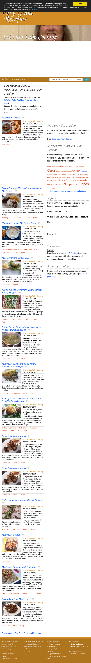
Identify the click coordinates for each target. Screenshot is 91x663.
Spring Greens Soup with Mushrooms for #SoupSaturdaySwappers (21, 328)
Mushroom (6, 144)
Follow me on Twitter (10, 659)
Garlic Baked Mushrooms (14, 436)
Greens (15, 359)
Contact (28, 651)
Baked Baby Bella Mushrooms (16, 599)
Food (32, 393)
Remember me (55, 246)
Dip (78, 174)
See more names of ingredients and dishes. (68, 191)
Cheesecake (68, 171)
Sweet (77, 185)
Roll (81, 180)
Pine (39, 594)
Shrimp (60, 185)
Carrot (58, 171)
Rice (74, 180)
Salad (85, 180)
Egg (83, 174)
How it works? (53, 646)
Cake (19, 431)
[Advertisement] (45, 59)
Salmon (49, 185)
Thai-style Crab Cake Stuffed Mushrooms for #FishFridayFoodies (21, 400)
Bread (76, 166)
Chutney (49, 174)
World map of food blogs (79, 646)
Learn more (52, 10)
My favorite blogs (18, 79)
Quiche (26, 319)
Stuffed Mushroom (9, 428)
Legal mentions (8, 654)
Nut (33, 594)
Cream (15, 252)
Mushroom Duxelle (11, 118)
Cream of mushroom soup (11, 250)
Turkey (53, 188)
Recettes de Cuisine (78, 654)
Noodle (85, 177)
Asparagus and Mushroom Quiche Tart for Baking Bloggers (22, 291)
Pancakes (50, 180)
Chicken (76, 171)
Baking (34, 319)
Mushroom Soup (30, 250)
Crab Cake (22, 428)
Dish (81, 174)
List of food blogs (77, 644)
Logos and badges (55, 654)
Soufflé (25, 393)
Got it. (80, 3)
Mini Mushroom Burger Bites (15, 258)
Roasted (77, 180)
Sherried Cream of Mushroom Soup (19, 223)
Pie (55, 180)
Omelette (5, 393)
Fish (86, 174)
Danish (74, 174)
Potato (63, 180)
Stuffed (4, 431)
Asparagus (6, 218)
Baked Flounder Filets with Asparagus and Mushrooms (22, 190)
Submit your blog (54, 644)
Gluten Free (58, 177)
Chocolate (84, 171)
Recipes (5, 79)
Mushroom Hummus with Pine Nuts (19, 567)
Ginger (52, 177)
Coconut (54, 174)
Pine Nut (5, 594)
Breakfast (81, 166)
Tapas (84, 184)
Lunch (73, 177)
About (28, 649)
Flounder (27, 218)
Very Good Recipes (7, 641)
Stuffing (26, 529)
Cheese (63, 171)
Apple (52, 166)
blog (4, 656)
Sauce (55, 185)
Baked (35, 218)
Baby (22, 626)
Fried (48, 177)
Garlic (15, 463)
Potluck (69, 180)
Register (74, 253)
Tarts (3, 322)
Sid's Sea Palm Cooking (14, 100)
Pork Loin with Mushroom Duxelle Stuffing (22, 500)
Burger (15, 285)
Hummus (25, 594)
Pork (33, 529)
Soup (23, 252)
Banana (71, 166)
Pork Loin (5, 529)
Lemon (68, 177)
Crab (12, 431)
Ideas (64, 177)
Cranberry (63, 174)
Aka (48, 166)
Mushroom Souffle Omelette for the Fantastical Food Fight (19, 365)
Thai (25, 431)
